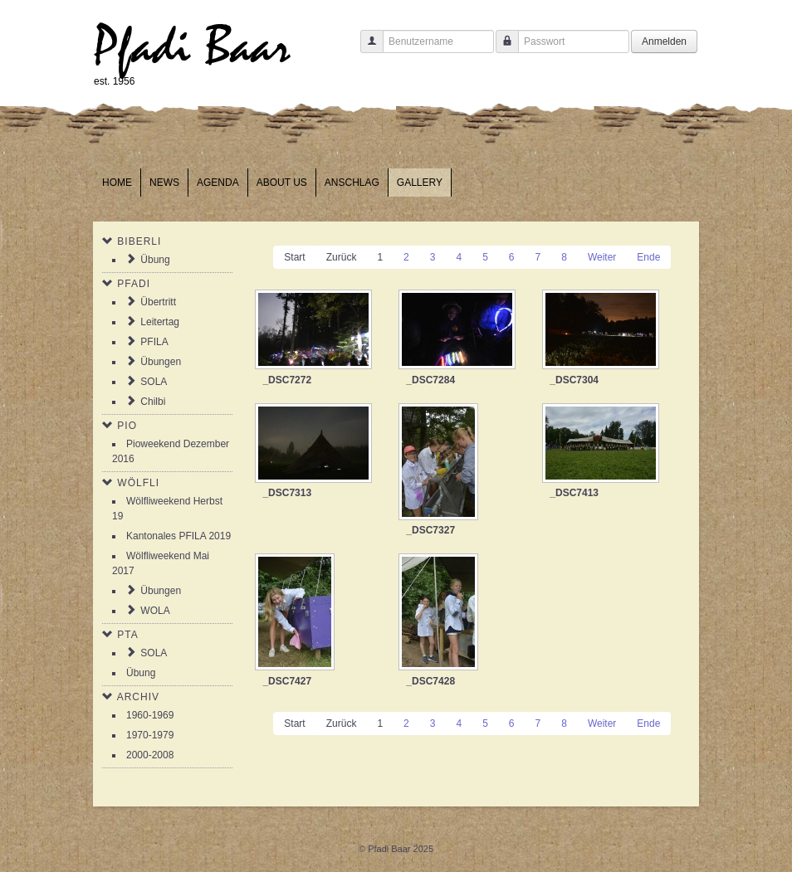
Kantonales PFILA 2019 (178, 536)
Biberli (139, 241)
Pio (127, 425)
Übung (154, 259)
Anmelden (664, 41)
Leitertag (159, 322)
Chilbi (152, 401)
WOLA (154, 610)
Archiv (138, 697)
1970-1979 (150, 735)
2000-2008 (150, 755)
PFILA (154, 342)
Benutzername (365, 49)
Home (117, 182)
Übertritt (158, 302)
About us (282, 182)
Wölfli (138, 483)
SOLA (153, 381)
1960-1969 (150, 715)
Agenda (218, 182)
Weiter (602, 257)
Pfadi (133, 284)
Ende (648, 257)
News (164, 182)
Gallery (419, 182)
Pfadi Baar (192, 47)
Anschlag (352, 182)
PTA (127, 635)
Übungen (160, 362)
